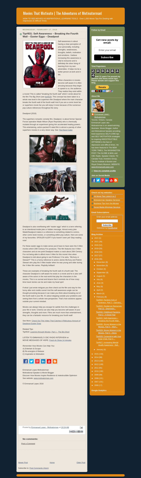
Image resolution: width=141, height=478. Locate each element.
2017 (96, 256)
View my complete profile (105, 171)
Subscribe (107, 57)
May (98, 286)
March (99, 294)
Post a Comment (28, 444)
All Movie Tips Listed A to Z (105, 196)
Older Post (81, 463)
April (98, 290)
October (100, 269)
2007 (96, 382)
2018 (96, 252)
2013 (96, 361)
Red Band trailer (65, 130)
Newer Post (23, 463)
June (98, 283)
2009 (96, 375)
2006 (96, 385)
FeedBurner (112, 228)
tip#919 (48, 97)
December (101, 262)
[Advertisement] (50, 454)
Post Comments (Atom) (39, 468)
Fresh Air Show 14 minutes (60, 340)
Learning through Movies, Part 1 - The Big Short (50, 332)
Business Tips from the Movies (106, 203)
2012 (96, 364)
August (99, 276)
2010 (96, 371)
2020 (96, 245)
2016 (96, 259)
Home (52, 463)
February (100, 297)
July (98, 279)
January (100, 350)
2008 (96, 378)
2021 (96, 242)
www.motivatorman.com (43, 378)
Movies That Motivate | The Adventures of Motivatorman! (62, 13)
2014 (96, 357)
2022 (96, 238)
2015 (96, 354)
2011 (96, 368)
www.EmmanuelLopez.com (103, 167)
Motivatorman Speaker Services (107, 200)
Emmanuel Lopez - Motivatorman (102, 115)
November (101, 266)
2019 (96, 249)
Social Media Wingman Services (107, 207)
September (101, 273)
